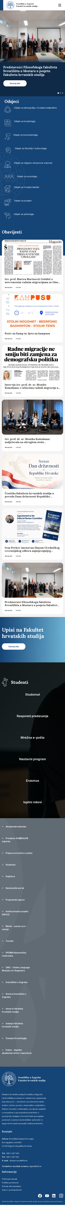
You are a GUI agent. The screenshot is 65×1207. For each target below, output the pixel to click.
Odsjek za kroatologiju (24, 121)
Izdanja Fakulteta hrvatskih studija (12, 1025)
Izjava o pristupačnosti (12, 1190)
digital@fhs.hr (35, 1166)
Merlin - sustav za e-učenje (14, 928)
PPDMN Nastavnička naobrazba (14, 954)
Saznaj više (8, 287)
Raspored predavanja (32, 716)
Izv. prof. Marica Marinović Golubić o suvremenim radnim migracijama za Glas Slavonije (31, 282)
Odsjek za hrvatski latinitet (26, 187)
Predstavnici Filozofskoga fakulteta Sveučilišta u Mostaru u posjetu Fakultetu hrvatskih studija (32, 605)
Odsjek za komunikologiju (25, 135)
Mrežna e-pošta (32, 737)
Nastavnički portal (13, 888)
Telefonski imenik (9, 1179)
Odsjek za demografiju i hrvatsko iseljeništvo (35, 107)
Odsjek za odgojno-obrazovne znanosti (33, 163)
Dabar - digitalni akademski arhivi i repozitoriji (16, 1051)
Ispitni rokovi (32, 802)
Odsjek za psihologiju (24, 214)
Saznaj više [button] (15, 83)
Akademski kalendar (14, 826)
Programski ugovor (13, 899)
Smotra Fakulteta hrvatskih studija (12, 1010)
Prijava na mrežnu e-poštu (17, 853)
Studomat (32, 694)
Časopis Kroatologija (14, 1038)
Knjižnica (8, 876)
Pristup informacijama (11, 1186)
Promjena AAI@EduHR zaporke (15, 840)
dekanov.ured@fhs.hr (19, 1160)
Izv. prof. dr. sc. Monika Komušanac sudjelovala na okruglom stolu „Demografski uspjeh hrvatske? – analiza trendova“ (31, 443)
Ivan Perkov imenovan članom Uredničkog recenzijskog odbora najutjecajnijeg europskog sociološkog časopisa (32, 551)
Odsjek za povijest (22, 200)
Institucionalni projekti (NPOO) (15, 913)
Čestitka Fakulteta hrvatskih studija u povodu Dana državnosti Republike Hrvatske (29, 496)
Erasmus (32, 780)
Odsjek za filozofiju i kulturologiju (31, 148)
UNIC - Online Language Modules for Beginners (16, 969)
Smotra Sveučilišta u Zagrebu (14, 995)
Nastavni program (32, 759)
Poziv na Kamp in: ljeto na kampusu (28, 333)
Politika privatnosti (10, 1182)
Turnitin (7, 941)
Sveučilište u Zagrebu (15, 982)
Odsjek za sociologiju (27, 176)
